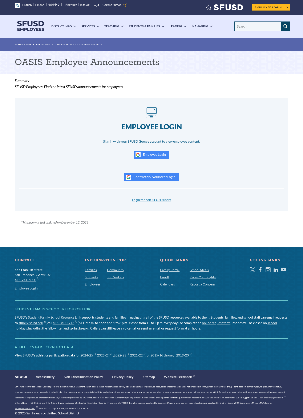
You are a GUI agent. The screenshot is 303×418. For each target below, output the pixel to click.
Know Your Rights (203, 277)
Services (88, 26)
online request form (216, 323)
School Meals (199, 270)
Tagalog (84, 5)
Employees (93, 284)
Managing (200, 26)
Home (19, 44)
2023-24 (104, 355)
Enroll (164, 277)
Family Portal (169, 270)
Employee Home (38, 44)
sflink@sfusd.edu (32, 323)
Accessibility (45, 377)
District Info (61, 26)
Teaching (111, 26)
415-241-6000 (27, 279)
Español (40, 5)
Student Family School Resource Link (54, 317)
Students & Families (144, 26)
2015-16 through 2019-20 (170, 355)
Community (115, 270)
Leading (176, 26)
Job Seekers (115, 277)
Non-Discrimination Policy (83, 377)
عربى (96, 5)
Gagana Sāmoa (112, 5)
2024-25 (88, 355)
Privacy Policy (123, 377)
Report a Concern (202, 284)
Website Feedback (179, 377)
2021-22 (137, 355)
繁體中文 (54, 5)
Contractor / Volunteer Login (150, 177)
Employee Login (271, 7)
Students (91, 277)
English (27, 5)
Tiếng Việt (70, 5)
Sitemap (149, 377)
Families (91, 270)
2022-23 (121, 355)
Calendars (167, 284)
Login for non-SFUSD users (151, 200)
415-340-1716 (65, 323)
